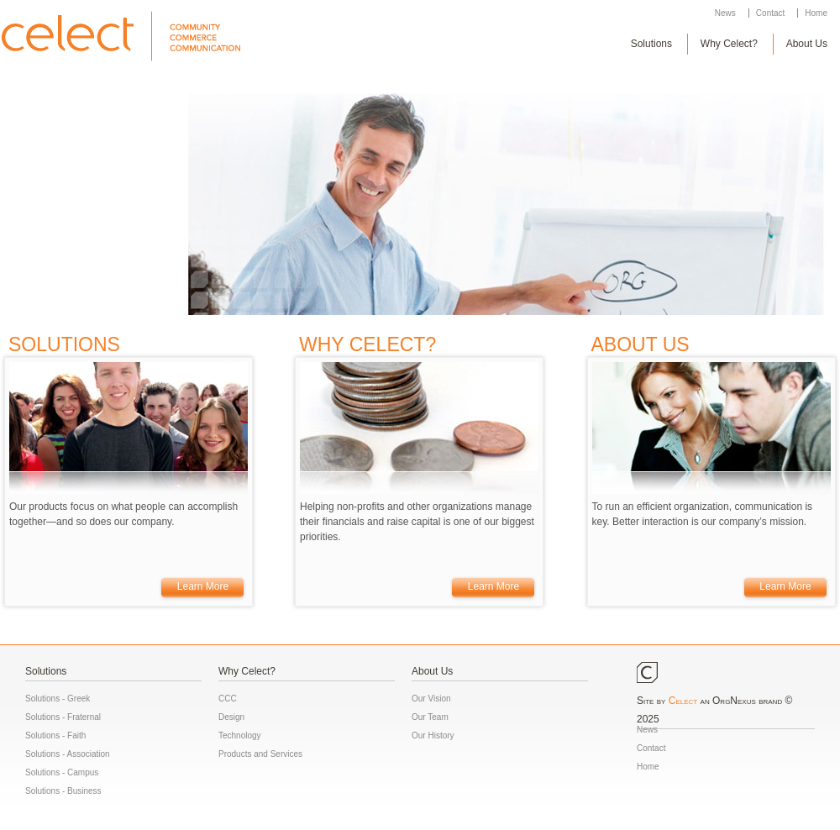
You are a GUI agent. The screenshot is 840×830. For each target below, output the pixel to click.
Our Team (430, 717)
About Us (806, 44)
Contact (770, 13)
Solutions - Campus (61, 772)
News (725, 13)
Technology (239, 735)
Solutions (651, 44)
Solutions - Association (67, 754)
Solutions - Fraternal (63, 717)
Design (231, 717)
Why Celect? (729, 44)
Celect (683, 701)
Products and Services (260, 754)
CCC (227, 698)
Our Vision (431, 698)
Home (816, 13)
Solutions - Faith (55, 735)
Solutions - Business (63, 791)
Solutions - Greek (57, 698)
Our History (433, 735)
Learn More (202, 586)
